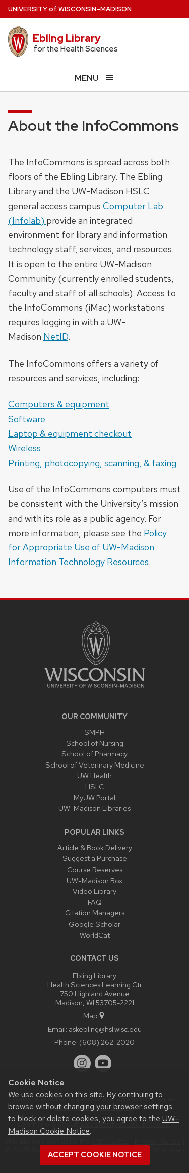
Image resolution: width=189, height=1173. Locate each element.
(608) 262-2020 (107, 1042)
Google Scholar (94, 924)
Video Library (94, 891)
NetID (55, 336)
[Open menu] (94, 78)
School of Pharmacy (94, 753)
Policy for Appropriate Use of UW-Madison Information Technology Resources (87, 547)
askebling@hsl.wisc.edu (105, 1029)
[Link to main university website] (94, 689)
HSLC (94, 786)
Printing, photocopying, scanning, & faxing (92, 463)
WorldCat (95, 935)
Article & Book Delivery (94, 847)
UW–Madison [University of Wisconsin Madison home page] (70, 9)
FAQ (95, 902)
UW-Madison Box (94, 880)
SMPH (94, 732)
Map (94, 1016)
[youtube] (103, 1063)
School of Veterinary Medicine (94, 765)
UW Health (94, 775)
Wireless (24, 448)
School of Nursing (94, 743)
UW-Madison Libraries (94, 808)
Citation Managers (94, 912)
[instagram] (82, 1063)
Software (26, 419)
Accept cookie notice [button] (95, 1155)
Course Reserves (94, 869)
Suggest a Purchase (94, 858)
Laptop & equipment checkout (70, 433)
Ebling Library (67, 38)
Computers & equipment (58, 404)
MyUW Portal (94, 797)
